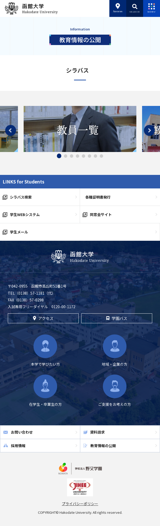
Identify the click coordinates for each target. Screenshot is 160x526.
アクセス (43, 318)
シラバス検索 (21, 197)
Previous (10, 130)
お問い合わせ (22, 432)
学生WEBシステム (25, 214)
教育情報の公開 (103, 445)
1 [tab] (59, 156)
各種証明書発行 (98, 197)
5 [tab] (83, 156)
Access (118, 8)
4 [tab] (77, 156)
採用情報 (18, 445)
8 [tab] (101, 156)
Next (149, 130)
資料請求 (97, 432)
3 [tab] (71, 156)
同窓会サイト (101, 214)
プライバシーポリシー (80, 503)
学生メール (19, 232)
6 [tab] (89, 156)
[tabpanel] (80, 129)
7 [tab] (95, 156)
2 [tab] (65, 156)
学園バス (116, 318)
